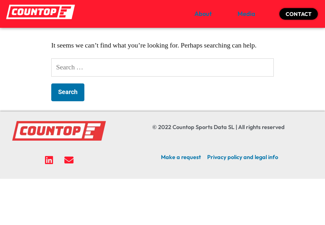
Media (246, 14)
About (203, 14)
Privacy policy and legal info (242, 157)
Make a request (181, 157)
